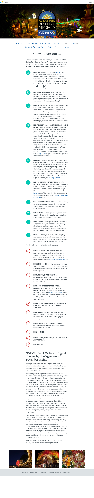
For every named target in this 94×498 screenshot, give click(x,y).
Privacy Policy (33, 494)
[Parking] (41, 206)
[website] (59, 74)
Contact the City (67, 494)
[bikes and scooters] (56, 312)
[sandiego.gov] (23, 2)
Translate (91, 2)
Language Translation (55, 494)
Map (67, 47)
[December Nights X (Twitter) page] (44, 92)
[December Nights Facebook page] (37, 92)
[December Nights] (47, 23)
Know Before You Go (34, 47)
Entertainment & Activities (38, 43)
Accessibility (43, 494)
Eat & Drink (59, 43)
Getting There (54, 47)
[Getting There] (39, 165)
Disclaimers (24, 494)
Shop (73, 43)
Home (19, 43)
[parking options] (51, 191)
